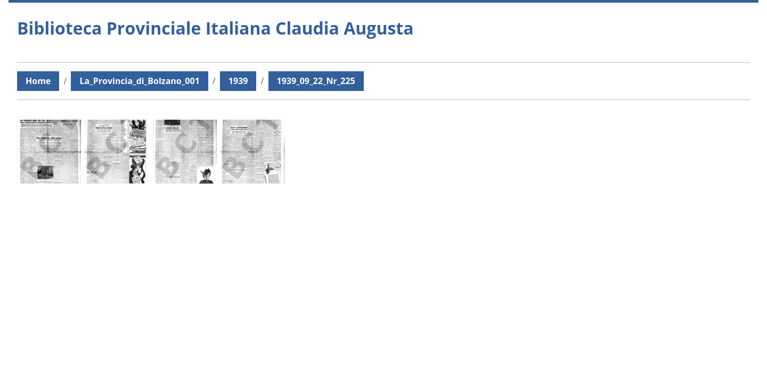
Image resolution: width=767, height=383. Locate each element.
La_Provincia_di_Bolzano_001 (139, 81)
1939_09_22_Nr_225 (316, 81)
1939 (238, 81)
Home (38, 81)
